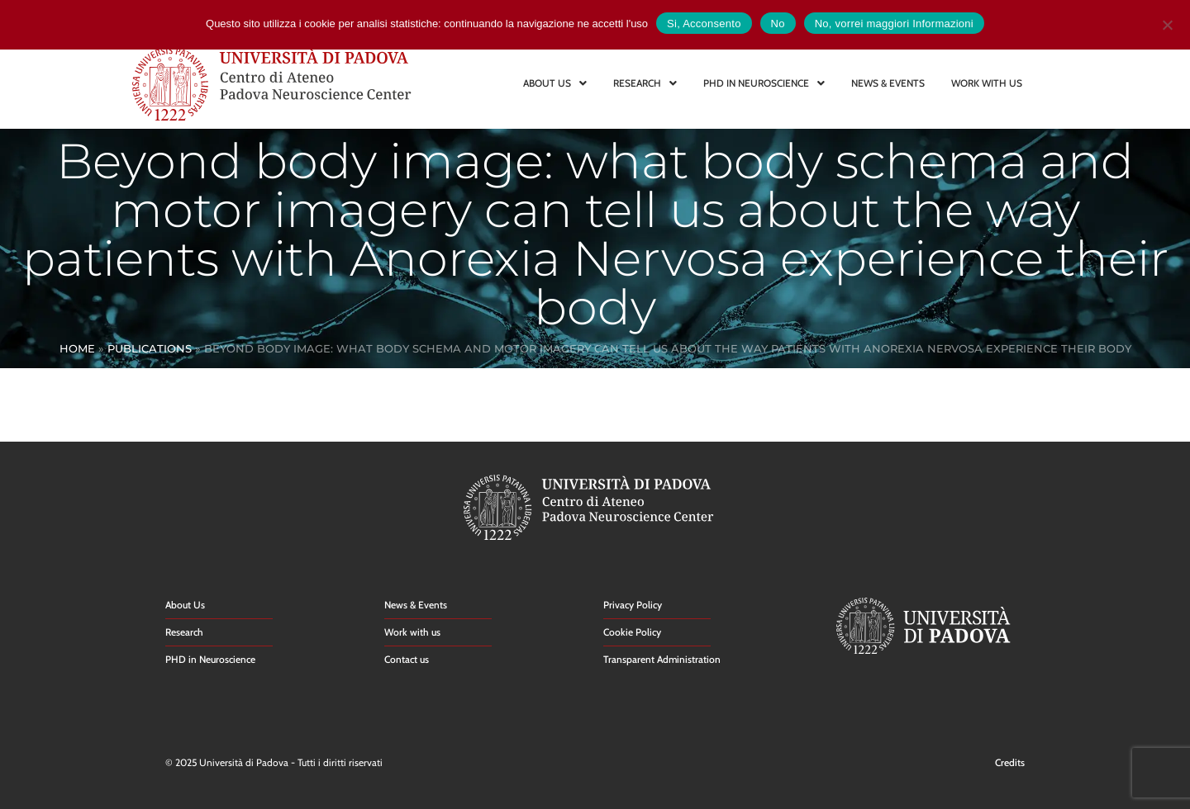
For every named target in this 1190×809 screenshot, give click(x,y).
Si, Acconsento (704, 23)
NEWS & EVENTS (888, 83)
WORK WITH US (986, 83)
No (778, 23)
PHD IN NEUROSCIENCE (764, 83)
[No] (1167, 23)
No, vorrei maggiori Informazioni (894, 23)
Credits (1010, 762)
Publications (149, 348)
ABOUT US (555, 83)
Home (77, 348)
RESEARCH (645, 83)
